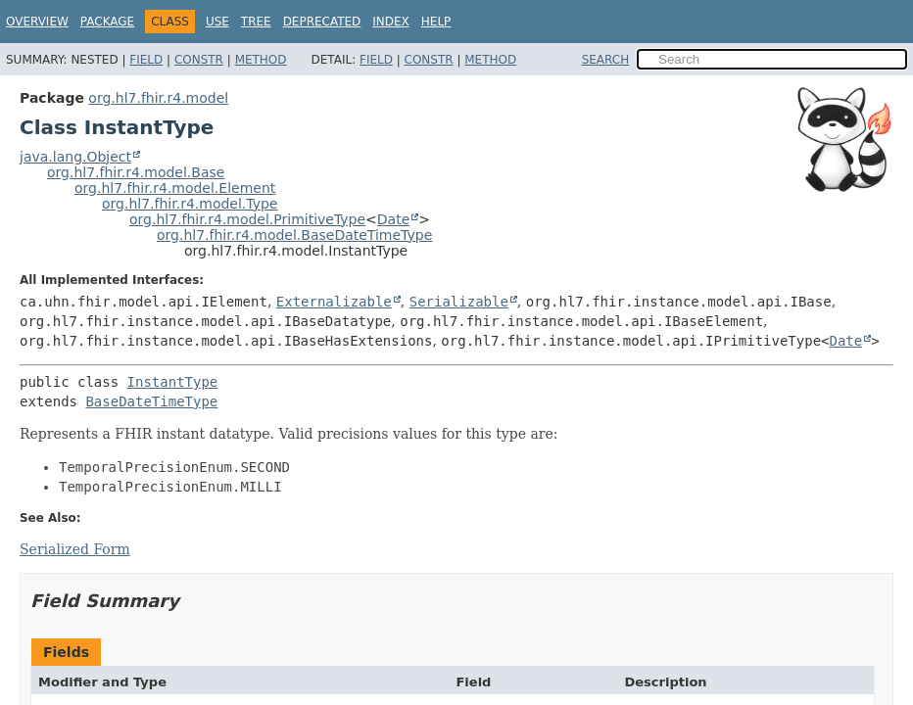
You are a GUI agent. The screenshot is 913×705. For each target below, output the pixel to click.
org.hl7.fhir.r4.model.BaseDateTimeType (294, 235)
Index (390, 21)
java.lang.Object (75, 156)
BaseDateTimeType (151, 401)
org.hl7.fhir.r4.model (158, 98)
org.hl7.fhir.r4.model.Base (135, 172)
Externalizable (334, 301)
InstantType (172, 382)
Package (107, 21)
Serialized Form (75, 549)
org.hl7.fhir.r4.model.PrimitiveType (247, 219)
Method (261, 60)
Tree (256, 21)
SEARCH (606, 60)
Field (146, 60)
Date (393, 219)
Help (436, 21)
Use (217, 21)
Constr (198, 60)
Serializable (458, 301)
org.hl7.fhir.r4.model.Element (174, 188)
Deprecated (322, 21)
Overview (37, 21)
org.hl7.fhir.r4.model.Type (189, 204)
